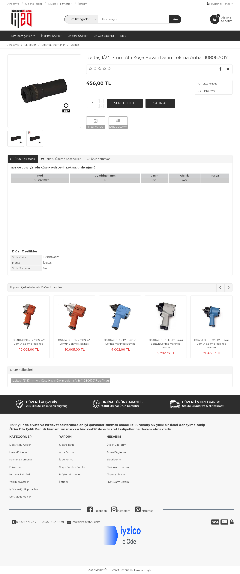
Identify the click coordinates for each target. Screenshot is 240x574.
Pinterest (144, 511)
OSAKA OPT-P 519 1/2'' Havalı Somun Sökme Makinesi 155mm (166, 343)
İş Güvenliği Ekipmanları (23, 489)
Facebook (97, 511)
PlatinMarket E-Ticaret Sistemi (109, 570)
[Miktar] (93, 103)
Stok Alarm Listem (118, 466)
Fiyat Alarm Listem (118, 481)
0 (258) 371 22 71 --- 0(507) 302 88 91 (40, 522)
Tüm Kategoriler (21, 36)
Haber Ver (207, 90)
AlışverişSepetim (226, 19)
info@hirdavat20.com (85, 522)
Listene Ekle (208, 83)
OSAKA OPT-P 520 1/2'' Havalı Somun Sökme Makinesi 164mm (211, 343)
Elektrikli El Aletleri (20, 444)
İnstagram (120, 511)
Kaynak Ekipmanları (21, 459)
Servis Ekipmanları (20, 496)
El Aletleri (15, 466)
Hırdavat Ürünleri (19, 474)
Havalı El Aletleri (18, 452)
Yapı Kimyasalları (19, 481)
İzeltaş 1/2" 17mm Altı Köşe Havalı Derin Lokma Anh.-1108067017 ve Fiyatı (60, 380)
